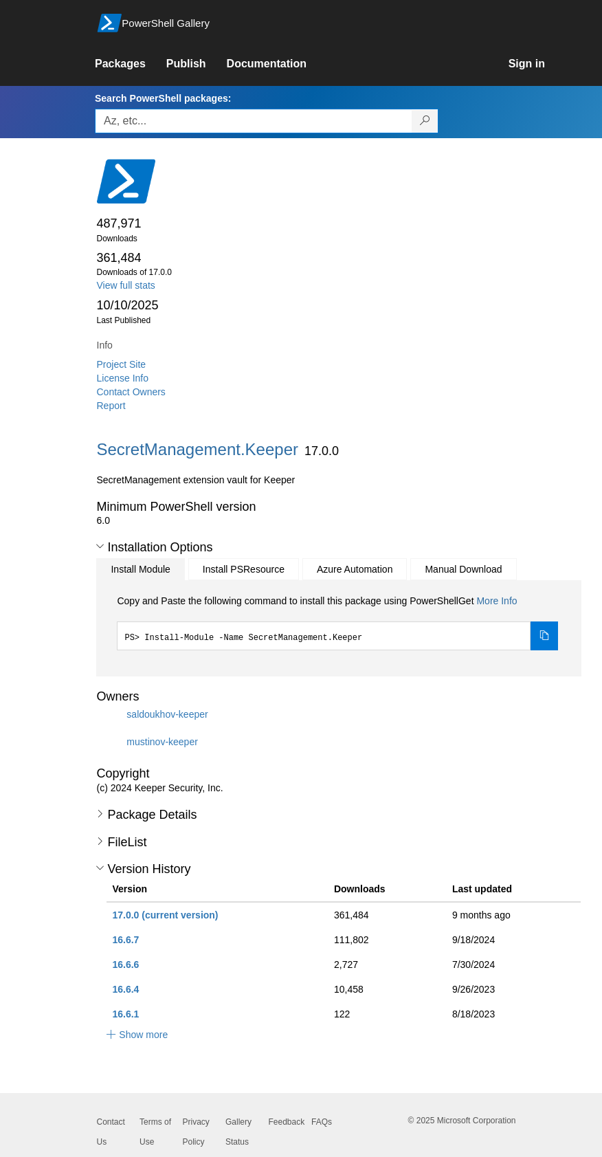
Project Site (121, 364)
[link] (130, 64)
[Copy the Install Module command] (544, 635)
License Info (123, 378)
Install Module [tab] (140, 569)
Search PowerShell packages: (163, 98)
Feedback (287, 1122)
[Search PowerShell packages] (425, 121)
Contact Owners (131, 391)
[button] (100, 546)
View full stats (126, 285)
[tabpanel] (337, 622)
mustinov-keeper (162, 741)
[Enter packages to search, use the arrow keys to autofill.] (253, 121)
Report (111, 405)
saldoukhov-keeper (167, 714)
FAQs (321, 1122)
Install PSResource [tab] (244, 569)
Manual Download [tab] (463, 569)
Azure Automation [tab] (355, 569)
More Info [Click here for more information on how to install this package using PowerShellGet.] (496, 600)
